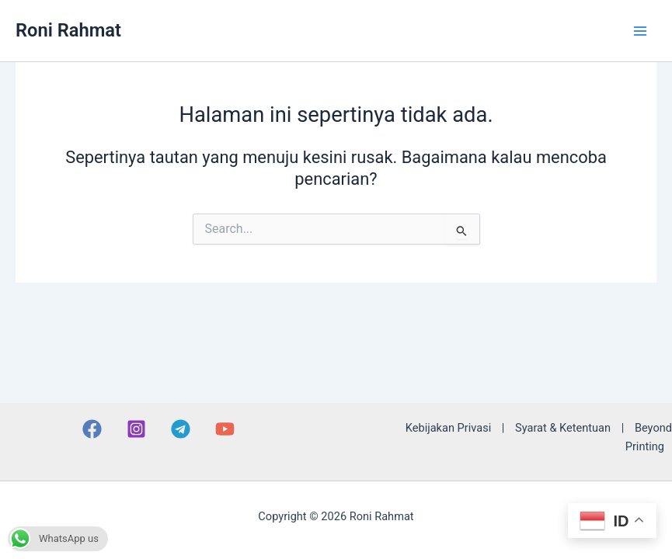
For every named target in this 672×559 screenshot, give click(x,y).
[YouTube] (225, 429)
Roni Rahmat (68, 30)
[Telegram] (180, 429)
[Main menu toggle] (640, 31)
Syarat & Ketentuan (563, 428)
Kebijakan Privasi (448, 428)
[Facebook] (92, 429)
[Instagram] (136, 429)
